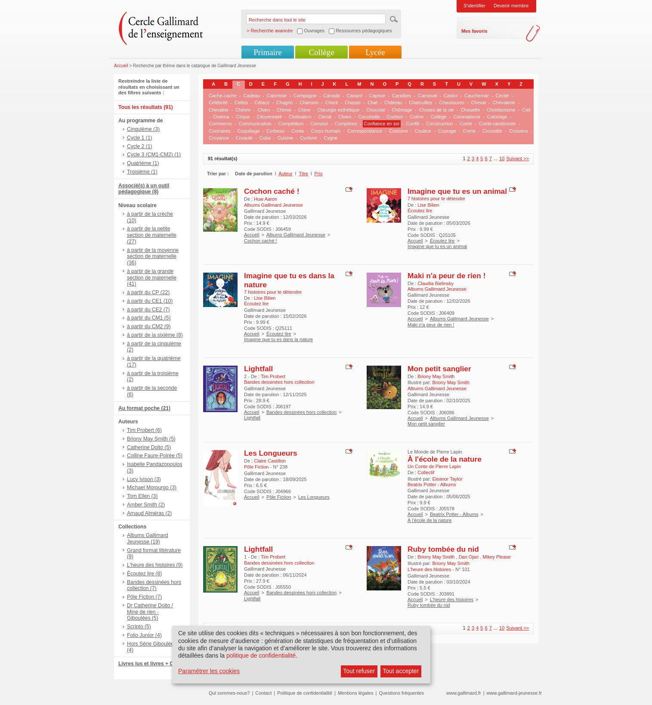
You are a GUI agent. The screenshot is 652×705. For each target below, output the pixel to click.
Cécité (502, 95)
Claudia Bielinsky (435, 283)
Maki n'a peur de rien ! (446, 275)
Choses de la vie (436, 109)
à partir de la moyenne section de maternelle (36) (153, 256)
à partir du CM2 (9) (149, 326)
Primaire (267, 52)
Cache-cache (223, 95)
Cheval (478, 102)
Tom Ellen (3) (142, 496)
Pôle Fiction (278, 497)
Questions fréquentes (401, 693)
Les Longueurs (270, 453)
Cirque (243, 116)
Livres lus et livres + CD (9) (151, 664)
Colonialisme (466, 116)
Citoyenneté (269, 116)
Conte (466, 123)
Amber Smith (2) (146, 505)
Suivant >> (517, 158)
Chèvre (242, 109)
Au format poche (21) (144, 408)
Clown (345, 116)
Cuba (265, 137)
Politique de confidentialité (304, 693)
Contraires (220, 131)
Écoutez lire (442, 240)
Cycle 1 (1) (139, 138)
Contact (263, 693)
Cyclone (308, 137)
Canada (331, 95)
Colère (416, 116)
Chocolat (375, 109)
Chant (331, 102)
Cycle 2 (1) (139, 146)
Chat (372, 102)
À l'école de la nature (445, 459)
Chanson (309, 102)
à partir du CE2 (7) (148, 310)
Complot (319, 123)
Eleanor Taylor (447, 478)
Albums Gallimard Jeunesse (295, 234)
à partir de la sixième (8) (155, 335)
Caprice (377, 95)
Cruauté (244, 137)
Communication (254, 123)
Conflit (412, 123)
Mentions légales (356, 693)
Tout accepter (401, 671)
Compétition (291, 123)
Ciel (526, 109)
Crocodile (492, 131)
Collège (321, 52)
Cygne (330, 137)
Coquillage (248, 131)
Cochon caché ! (271, 191)
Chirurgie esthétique (338, 109)
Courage (447, 131)
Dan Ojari (469, 556)
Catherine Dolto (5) (149, 447)
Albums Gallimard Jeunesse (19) (147, 538)
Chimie (284, 109)
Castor (450, 95)
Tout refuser (359, 671)
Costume (398, 131)
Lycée (375, 52)
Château (393, 102)
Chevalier (219, 109)
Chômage (402, 109)
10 (501, 158)
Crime (469, 131)
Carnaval (427, 95)
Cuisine (286, 137)
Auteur (285, 173)
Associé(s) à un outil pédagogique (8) (143, 189)
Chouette (470, 109)
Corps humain (325, 131)
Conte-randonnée (497, 123)
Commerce (220, 123)
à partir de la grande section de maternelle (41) (151, 277)
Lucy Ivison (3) (144, 479)
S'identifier (474, 5)
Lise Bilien (428, 205)
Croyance (219, 137)
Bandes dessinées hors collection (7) (154, 585)
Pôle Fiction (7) (144, 597)
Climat (324, 116)
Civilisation (300, 116)
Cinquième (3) (143, 129)
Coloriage (497, 116)
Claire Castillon (270, 460)
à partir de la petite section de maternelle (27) (151, 235)
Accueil (121, 65)
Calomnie (277, 95)
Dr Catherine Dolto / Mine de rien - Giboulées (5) (150, 612)
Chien (263, 109)
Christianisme (501, 109)
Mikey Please (496, 556)
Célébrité (218, 102)
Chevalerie (504, 102)
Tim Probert (273, 376)
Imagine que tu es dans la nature (278, 339)
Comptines (346, 123)
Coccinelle (369, 116)
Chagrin (284, 102)
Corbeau (275, 131)
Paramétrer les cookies (209, 671)
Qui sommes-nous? (229, 693)
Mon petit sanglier (439, 368)
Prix (319, 173)
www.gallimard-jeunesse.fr (514, 693)
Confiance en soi (381, 123)
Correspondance (364, 131)
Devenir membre (511, 5)
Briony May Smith (435, 376)
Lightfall (258, 368)
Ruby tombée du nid (443, 549)
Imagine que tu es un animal (457, 191)
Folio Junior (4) (144, 635)
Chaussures (451, 102)
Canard (354, 95)
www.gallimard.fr (463, 693)
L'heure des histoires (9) (154, 565)
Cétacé (262, 102)
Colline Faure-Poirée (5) (154, 456)
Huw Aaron (265, 199)
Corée (297, 131)
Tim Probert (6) (144, 430)
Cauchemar (476, 95)
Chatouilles (420, 102)
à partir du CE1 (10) (150, 301)
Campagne (305, 95)
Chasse (353, 102)
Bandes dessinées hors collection (301, 412)
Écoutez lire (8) (144, 574)
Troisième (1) (142, 172)
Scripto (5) (139, 627)
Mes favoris (474, 31)
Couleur (422, 131)
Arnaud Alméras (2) (149, 513)
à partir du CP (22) (148, 292)
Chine (304, 109)
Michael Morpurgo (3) (151, 487)
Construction (439, 123)
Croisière (518, 131)
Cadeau (252, 95)
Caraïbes (401, 95)
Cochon (394, 116)
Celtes (241, 102)
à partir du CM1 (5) (149, 318)
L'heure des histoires (451, 599)
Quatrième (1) (143, 163)
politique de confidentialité (261, 655)
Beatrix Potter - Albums (454, 514)
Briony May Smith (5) (151, 439)
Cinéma (221, 116)
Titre (303, 173)
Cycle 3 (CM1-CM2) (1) (154, 155)
